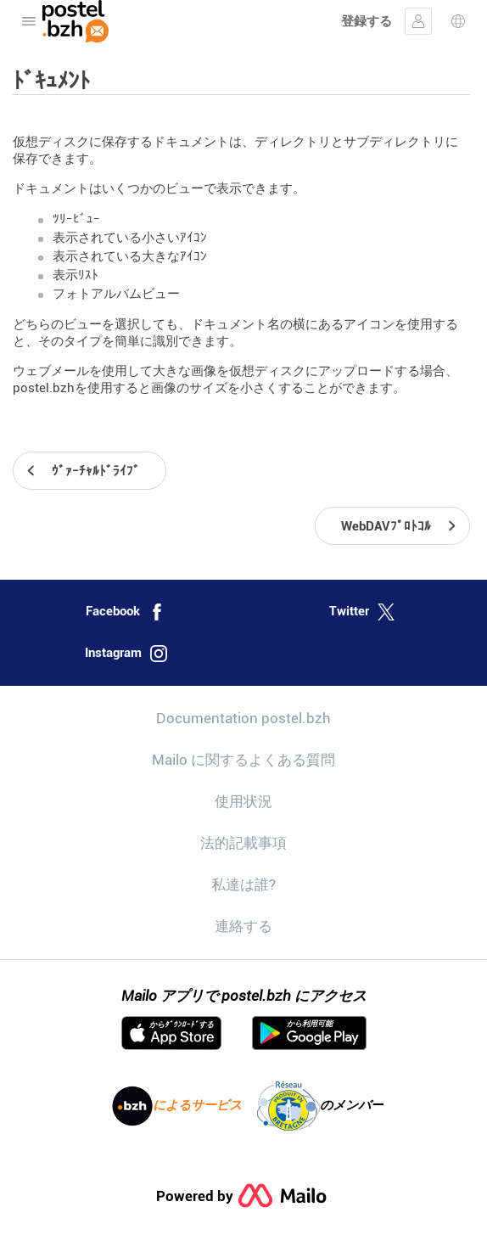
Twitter (362, 612)
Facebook (125, 612)
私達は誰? (243, 884)
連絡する (243, 926)
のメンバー (320, 1106)
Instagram (126, 653)
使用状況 (243, 801)
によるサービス (177, 1106)
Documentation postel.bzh (243, 718)
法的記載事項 (243, 842)
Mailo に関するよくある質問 (243, 759)
